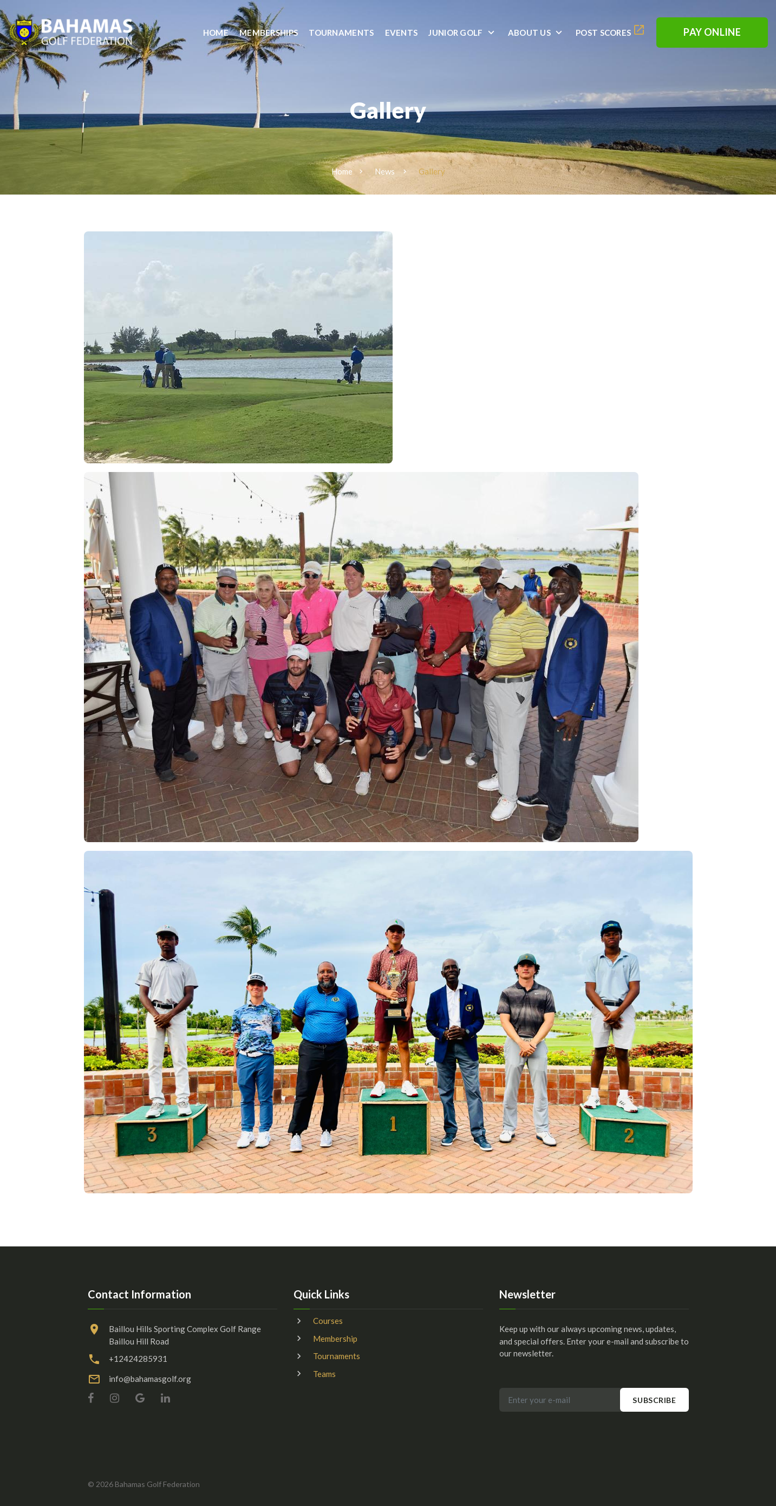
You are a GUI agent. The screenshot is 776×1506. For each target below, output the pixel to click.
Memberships (268, 32)
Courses (328, 1321)
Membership (335, 1338)
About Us (529, 32)
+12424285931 (138, 1358)
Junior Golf (455, 32)
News (385, 171)
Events (401, 32)
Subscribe (654, 1400)
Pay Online (712, 32)
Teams (324, 1374)
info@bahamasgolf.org (150, 1379)
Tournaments (341, 32)
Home (216, 32)
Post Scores (603, 32)
